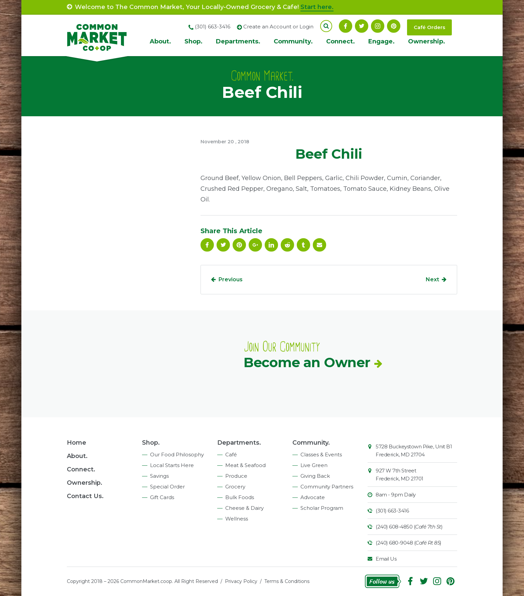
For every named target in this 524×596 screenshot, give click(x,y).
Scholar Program (321, 508)
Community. (293, 41)
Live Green (314, 465)
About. (160, 41)
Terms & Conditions (286, 581)
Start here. (317, 7)
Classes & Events (321, 454)
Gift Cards (162, 497)
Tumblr (303, 245)
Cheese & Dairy (244, 508)
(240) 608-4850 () (409, 527)
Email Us (386, 559)
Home (76, 442)
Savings (159, 476)
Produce (236, 476)
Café (231, 454)
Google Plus (255, 245)
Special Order (167, 486)
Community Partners (326, 486)
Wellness (236, 518)
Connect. (340, 41)
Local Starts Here (172, 465)
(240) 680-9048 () (408, 543)
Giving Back (315, 476)
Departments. (238, 41)
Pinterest (393, 26)
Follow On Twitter (361, 26)
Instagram (377, 26)
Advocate (312, 497)
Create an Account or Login (278, 26)
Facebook (345, 26)
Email (319, 245)
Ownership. (426, 41)
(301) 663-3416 (392, 510)
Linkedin (271, 245)
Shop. (193, 41)
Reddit (287, 245)
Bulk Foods (239, 497)
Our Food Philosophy (177, 454)
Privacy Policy (241, 581)
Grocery (235, 486)
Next (432, 279)
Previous (231, 279)
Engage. (381, 41)
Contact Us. (85, 496)
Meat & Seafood (245, 465)
